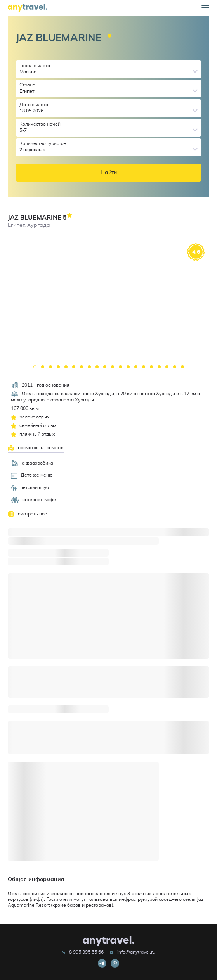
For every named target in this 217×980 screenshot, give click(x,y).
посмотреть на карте (36, 448)
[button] (205, 8)
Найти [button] (109, 172)
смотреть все (27, 514)
